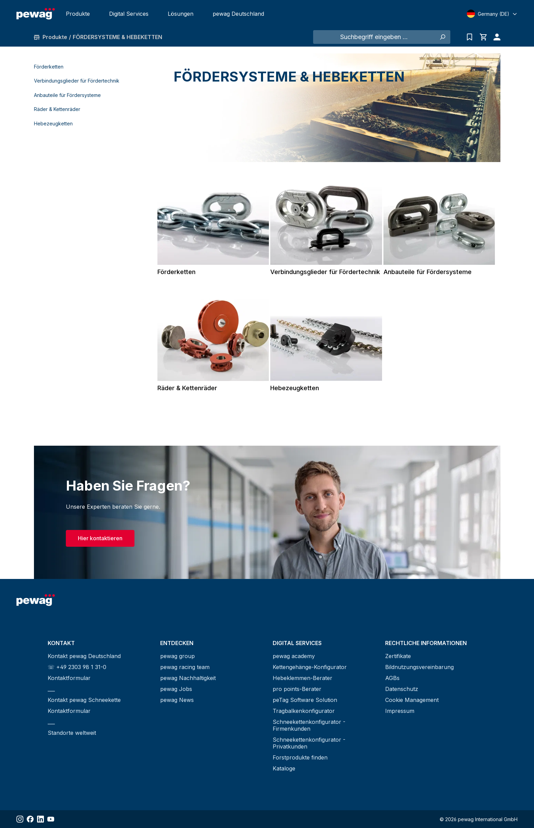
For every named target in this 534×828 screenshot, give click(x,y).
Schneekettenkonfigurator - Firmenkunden (309, 725)
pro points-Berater (297, 688)
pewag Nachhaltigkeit (188, 678)
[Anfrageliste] (469, 37)
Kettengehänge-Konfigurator (310, 667)
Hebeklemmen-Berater (302, 678)
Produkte (78, 13)
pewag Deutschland (238, 13)
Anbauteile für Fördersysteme (67, 95)
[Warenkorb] (483, 37)
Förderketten (48, 67)
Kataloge (284, 768)
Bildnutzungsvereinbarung (419, 667)
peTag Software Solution (305, 699)
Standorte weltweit (72, 732)
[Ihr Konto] (495, 37)
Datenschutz (401, 688)
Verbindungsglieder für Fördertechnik (76, 81)
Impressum (399, 710)
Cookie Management (412, 699)
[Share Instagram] (19, 819)
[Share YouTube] (50, 819)
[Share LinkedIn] (40, 819)
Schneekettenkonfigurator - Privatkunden (309, 743)
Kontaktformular (69, 678)
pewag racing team (185, 667)
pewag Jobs (176, 688)
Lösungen (180, 13)
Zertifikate (398, 656)
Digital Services (129, 13)
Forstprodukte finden (300, 757)
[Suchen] (442, 37)
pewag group (177, 656)
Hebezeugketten (53, 123)
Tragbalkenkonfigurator (304, 710)
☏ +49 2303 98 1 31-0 (77, 667)
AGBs (392, 678)
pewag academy (294, 656)
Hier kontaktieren (100, 538)
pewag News (177, 699)
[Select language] (492, 14)
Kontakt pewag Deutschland (84, 656)
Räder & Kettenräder (57, 109)
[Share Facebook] (30, 819)
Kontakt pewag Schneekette (84, 699)
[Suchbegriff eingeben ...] (374, 37)
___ (51, 688)
